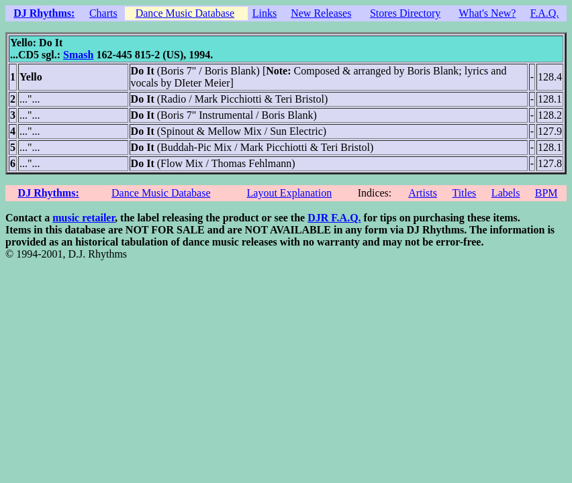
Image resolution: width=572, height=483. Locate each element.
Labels (505, 193)
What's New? (487, 13)
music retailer (83, 217)
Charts (103, 13)
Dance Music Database (185, 13)
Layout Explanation (289, 193)
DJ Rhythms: (44, 13)
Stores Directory (405, 13)
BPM (546, 193)
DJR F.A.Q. (334, 217)
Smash (78, 54)
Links (264, 13)
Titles (464, 193)
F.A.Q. (544, 13)
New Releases (321, 13)
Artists (422, 193)
